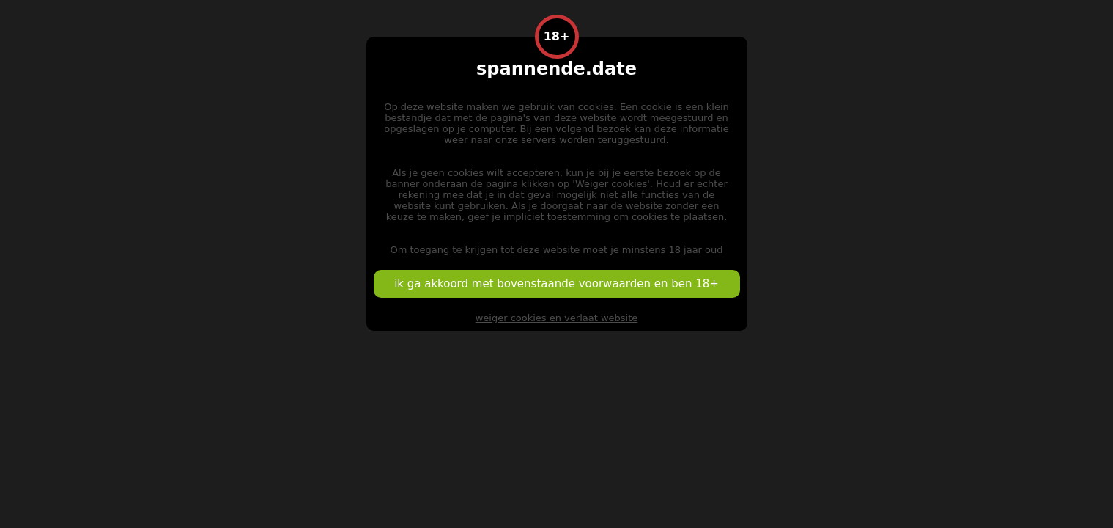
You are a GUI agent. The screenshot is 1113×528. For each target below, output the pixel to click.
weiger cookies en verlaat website (557, 317)
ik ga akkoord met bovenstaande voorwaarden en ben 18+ (556, 283)
